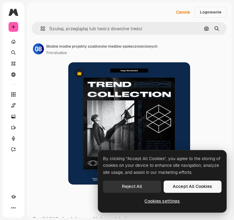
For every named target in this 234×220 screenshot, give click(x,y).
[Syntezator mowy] (13, 138)
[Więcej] (13, 208)
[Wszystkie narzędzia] (13, 94)
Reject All (132, 186)
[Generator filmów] (13, 127)
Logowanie (211, 12)
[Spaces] (13, 105)
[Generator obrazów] (13, 116)
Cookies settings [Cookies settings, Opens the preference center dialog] (162, 201)
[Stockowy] (13, 63)
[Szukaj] (13, 52)
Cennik (183, 12)
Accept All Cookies (192, 186)
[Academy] (13, 197)
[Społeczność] (13, 74)
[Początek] (13, 41)
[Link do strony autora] (38, 48)
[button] (40, 28)
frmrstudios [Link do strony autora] (56, 52)
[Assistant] (13, 149)
